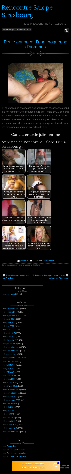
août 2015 (10, 404)
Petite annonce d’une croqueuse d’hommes (35, 44)
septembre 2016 (13, 358)
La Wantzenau (48, 261)
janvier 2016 (11, 386)
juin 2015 (10, 411)
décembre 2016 (13, 347)
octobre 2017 (12, 312)
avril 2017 (10, 333)
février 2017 (11, 340)
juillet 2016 (10, 365)
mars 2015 (10, 421)
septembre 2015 (13, 400)
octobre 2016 (12, 354)
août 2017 (10, 319)
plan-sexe (24, 261)
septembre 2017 (13, 315)
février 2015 (11, 425)
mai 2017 (10, 330)
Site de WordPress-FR (16, 457)
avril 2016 (10, 375)
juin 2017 (10, 326)
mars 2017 (10, 337)
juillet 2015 (10, 407)
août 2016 (10, 361)
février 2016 (11, 382)
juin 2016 (10, 368)
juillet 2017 (10, 323)
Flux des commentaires (16, 453)
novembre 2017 (13, 308)
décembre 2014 (13, 432)
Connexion (11, 446)
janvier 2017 (11, 344)
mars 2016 (10, 379)
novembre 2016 (13, 351)
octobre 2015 (12, 397)
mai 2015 (10, 414)
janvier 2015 (11, 428)
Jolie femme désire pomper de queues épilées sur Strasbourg (50, 276)
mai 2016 (10, 372)
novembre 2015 (13, 393)
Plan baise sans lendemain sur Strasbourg (15, 276)
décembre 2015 (13, 389)
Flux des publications (16, 450)
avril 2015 (10, 418)
